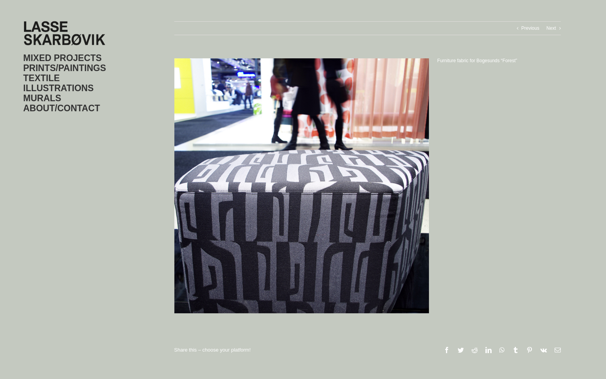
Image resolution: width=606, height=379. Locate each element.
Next (551, 28)
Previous (530, 28)
